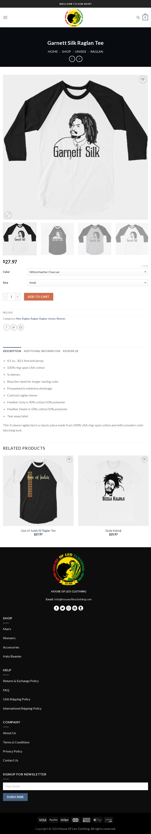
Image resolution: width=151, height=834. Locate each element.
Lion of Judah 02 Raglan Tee (38, 530)
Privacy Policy (12, 751)
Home (53, 51)
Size (5, 282)
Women (60, 318)
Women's (9, 638)
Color (6, 271)
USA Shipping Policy (16, 699)
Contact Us (10, 760)
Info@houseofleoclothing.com (73, 599)
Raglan (96, 51)
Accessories (11, 647)
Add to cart (38, 296)
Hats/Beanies (12, 656)
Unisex (80, 51)
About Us (9, 733)
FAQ (6, 690)
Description (12, 351)
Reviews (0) (70, 351)
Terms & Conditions (16, 742)
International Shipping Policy (22, 708)
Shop (66, 51)
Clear (144, 266)
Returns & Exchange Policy (21, 681)
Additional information (42, 351)
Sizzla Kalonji (113, 530)
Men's (7, 629)
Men (18, 318)
